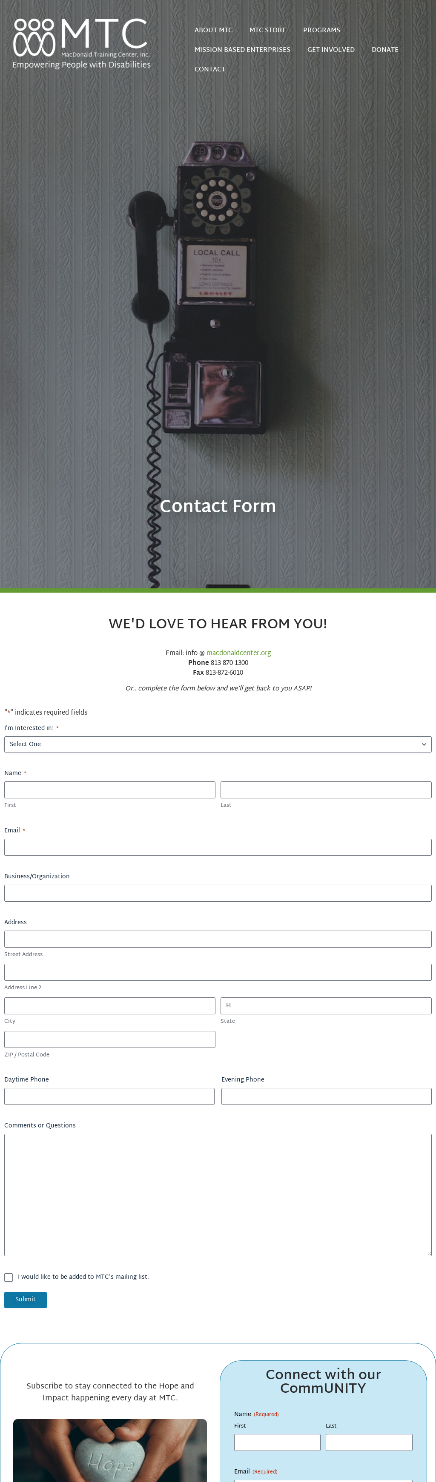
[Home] (89, 43)
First (10, 806)
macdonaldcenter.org (239, 653)
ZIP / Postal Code (26, 1055)
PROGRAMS (321, 31)
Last (226, 806)
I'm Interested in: (31, 728)
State (228, 1022)
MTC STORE (268, 31)
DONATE (385, 50)
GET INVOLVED (331, 50)
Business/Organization (37, 877)
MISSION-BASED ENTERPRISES (242, 50)
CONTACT (210, 70)
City (9, 1022)
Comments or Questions (40, 1126)
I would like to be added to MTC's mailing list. (83, 1277)
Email (14, 831)
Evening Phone (242, 1080)
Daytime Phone (26, 1080)
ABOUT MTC (213, 31)
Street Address (23, 955)
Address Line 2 (22, 988)
